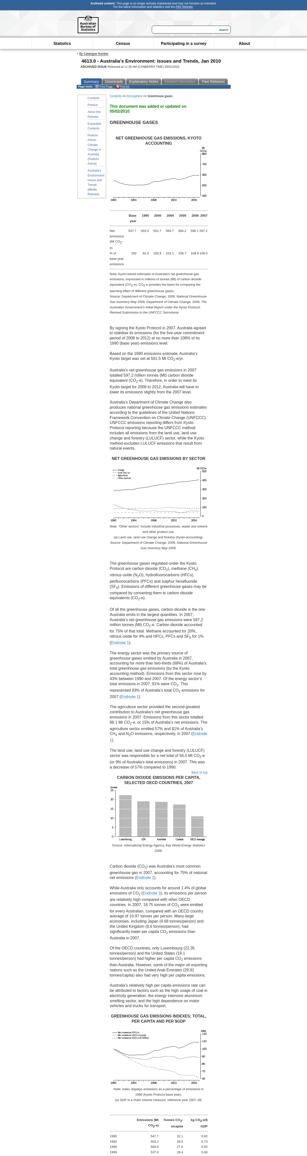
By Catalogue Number (93, 53)
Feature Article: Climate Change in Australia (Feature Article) (94, 149)
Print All (122, 86)
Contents (94, 98)
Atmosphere (134, 96)
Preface (93, 105)
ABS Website (184, 7)
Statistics (62, 43)
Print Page (104, 86)
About (244, 43)
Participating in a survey (183, 43)
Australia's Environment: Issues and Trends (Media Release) (96, 182)
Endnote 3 (152, 893)
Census (123, 43)
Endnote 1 (120, 643)
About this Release (94, 114)
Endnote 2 (145, 878)
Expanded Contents (94, 126)
